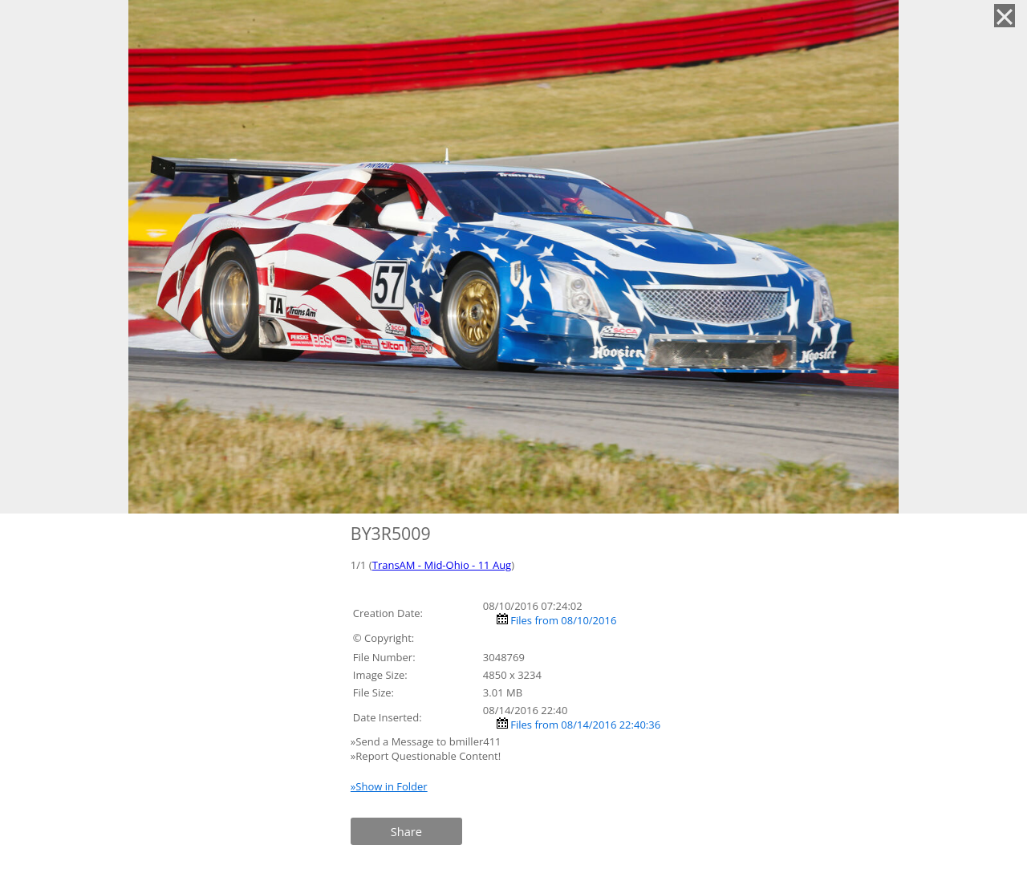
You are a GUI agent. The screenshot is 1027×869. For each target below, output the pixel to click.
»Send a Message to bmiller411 (427, 741)
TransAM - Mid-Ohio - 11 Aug (441, 565)
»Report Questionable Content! (426, 756)
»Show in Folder (389, 786)
